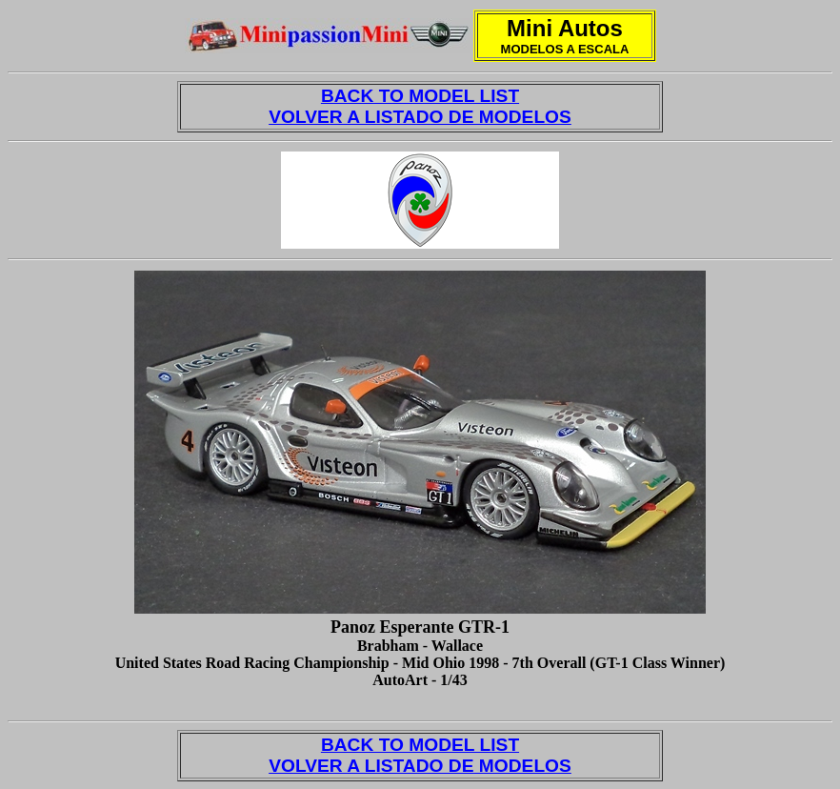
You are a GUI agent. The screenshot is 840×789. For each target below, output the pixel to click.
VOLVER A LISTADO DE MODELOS (420, 117)
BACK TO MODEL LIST (420, 96)
